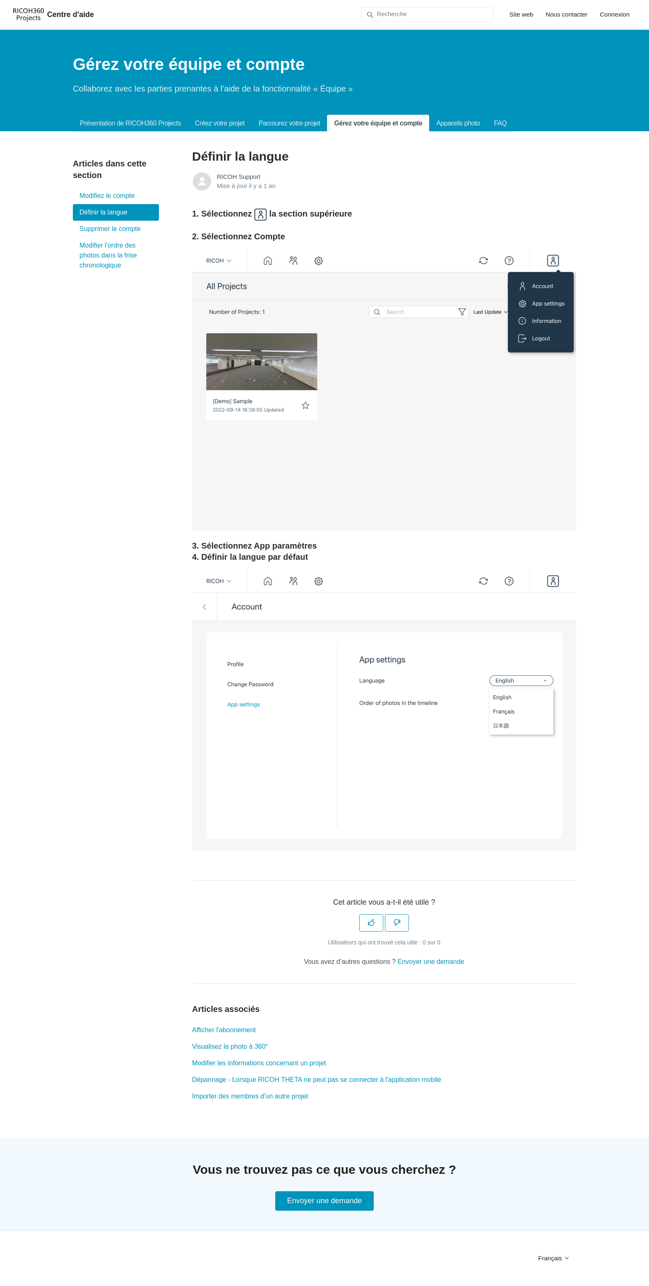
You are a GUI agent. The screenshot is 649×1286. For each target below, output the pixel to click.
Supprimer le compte (110, 228)
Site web (522, 14)
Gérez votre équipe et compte (378, 123)
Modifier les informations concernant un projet (259, 1063)
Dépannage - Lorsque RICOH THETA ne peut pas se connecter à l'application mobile (316, 1079)
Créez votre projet (220, 123)
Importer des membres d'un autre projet (250, 1096)
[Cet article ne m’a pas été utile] (397, 923)
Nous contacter (566, 14)
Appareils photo (458, 123)
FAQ (500, 123)
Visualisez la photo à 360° (230, 1046)
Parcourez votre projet (289, 123)
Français (554, 1258)
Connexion (615, 14)
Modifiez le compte (107, 195)
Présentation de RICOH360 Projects (130, 123)
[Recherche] (427, 14)
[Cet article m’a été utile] (371, 923)
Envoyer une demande (430, 961)
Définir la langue (103, 212)
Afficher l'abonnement (224, 1029)
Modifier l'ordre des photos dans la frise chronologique (108, 255)
